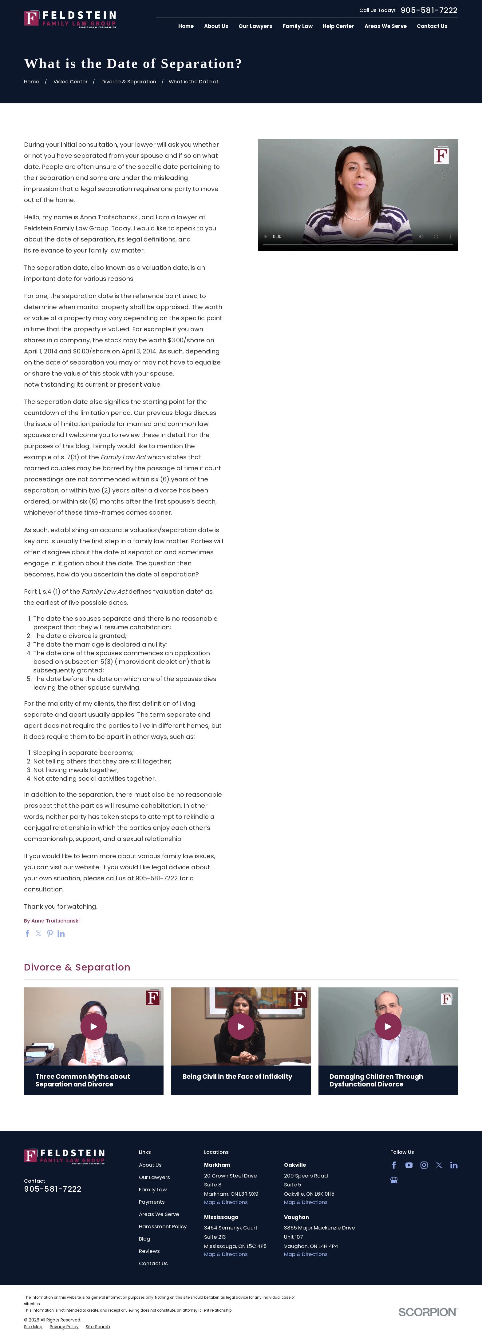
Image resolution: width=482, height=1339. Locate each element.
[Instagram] (424, 1165)
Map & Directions (226, 1202)
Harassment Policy (163, 1226)
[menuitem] (33, 1327)
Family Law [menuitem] (298, 26)
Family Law (153, 1189)
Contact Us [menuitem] (432, 26)
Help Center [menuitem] (338, 26)
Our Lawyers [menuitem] (255, 26)
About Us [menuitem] (216, 26)
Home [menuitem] (186, 26)
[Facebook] (393, 1165)
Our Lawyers (154, 1177)
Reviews (149, 1251)
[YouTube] (409, 1165)
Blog (144, 1238)
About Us (150, 1165)
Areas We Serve (159, 1214)
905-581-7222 (429, 10)
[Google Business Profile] (393, 1180)
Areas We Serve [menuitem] (386, 26)
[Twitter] (439, 1165)
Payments (152, 1201)
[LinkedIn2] (453, 1165)
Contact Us (153, 1263)
